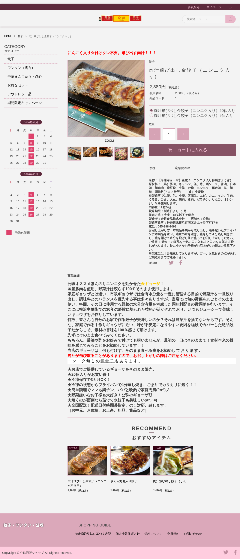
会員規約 (173, 533)
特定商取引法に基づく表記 (93, 533)
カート (233, 7)
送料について (153, 533)
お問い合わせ (193, 533)
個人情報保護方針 (128, 533)
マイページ (214, 7)
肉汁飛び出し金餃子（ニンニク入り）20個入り (194, 111)
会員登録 (194, 7)
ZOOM (109, 140)
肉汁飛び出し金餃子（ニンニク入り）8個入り (193, 115)
